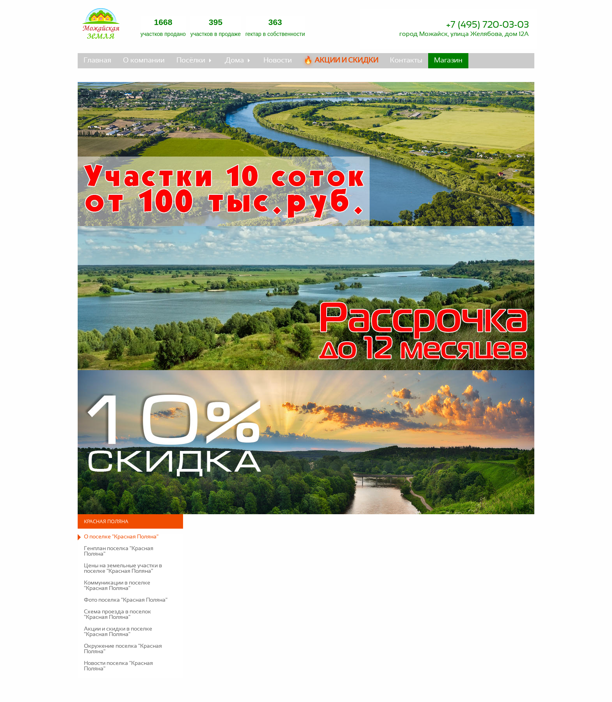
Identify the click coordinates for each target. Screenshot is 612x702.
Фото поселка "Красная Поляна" (125, 600)
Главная (97, 60)
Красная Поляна (106, 521)
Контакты (406, 60)
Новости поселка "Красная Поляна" (118, 666)
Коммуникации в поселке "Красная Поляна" (117, 585)
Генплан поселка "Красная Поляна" (118, 551)
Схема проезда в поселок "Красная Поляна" (117, 614)
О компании (144, 60)
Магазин (448, 60)
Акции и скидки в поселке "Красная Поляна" (118, 631)
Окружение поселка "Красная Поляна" (123, 648)
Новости (277, 60)
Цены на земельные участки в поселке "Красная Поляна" (123, 568)
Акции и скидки (346, 60)
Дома (234, 60)
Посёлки (190, 60)
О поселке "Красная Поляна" (121, 537)
